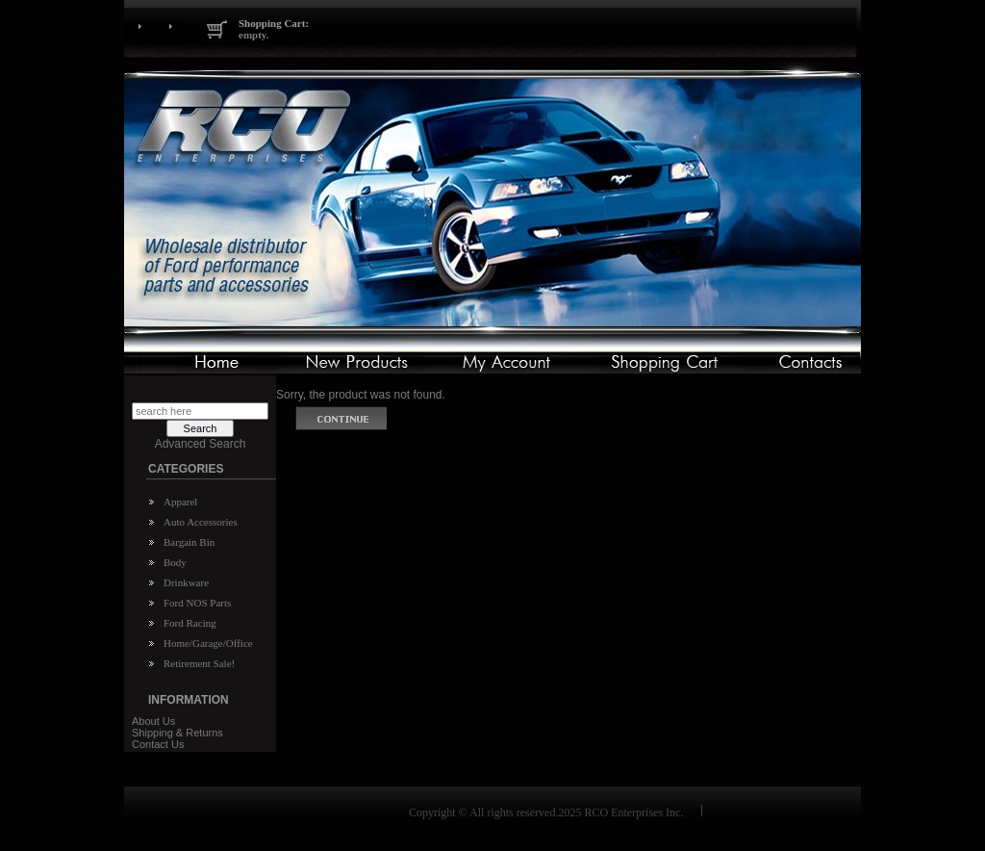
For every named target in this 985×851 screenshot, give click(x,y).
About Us (153, 721)
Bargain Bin (189, 542)
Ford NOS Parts (197, 602)
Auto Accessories (201, 522)
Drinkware (186, 582)
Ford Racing (190, 623)
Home (492, 770)
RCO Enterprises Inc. (633, 812)
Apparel (180, 501)
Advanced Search (200, 444)
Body (175, 562)
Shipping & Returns (177, 732)
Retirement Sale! (199, 663)
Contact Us (158, 744)
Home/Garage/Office (208, 643)
